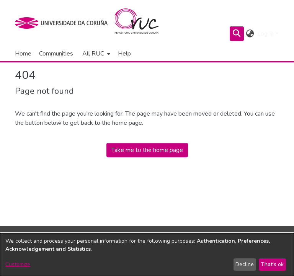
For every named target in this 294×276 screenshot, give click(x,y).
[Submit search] (237, 33)
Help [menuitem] (124, 53)
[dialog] (147, 254)
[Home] (141, 23)
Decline (244, 264)
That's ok (272, 264)
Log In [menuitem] (265, 33)
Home (23, 53)
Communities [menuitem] (56, 53)
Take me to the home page (147, 150)
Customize (17, 264)
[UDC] (64, 23)
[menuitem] (95, 53)
